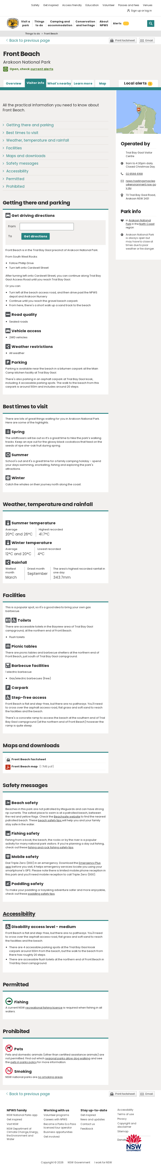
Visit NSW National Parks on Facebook (10, 1162)
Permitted (15, 178)
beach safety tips (50, 820)
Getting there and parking (30, 125)
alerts (138, 83)
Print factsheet (125, 40)
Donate (122, 1140)
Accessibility (17, 171)
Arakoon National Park (138, 222)
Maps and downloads (25, 155)
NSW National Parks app (22, 1115)
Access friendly (72, 5)
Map (102, 83)
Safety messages (22, 163)
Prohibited (15, 186)
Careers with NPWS (55, 1119)
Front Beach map (33, 766)
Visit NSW (12, 1124)
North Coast (147, 224)
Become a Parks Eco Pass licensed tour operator (60, 1125)
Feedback (86, 1128)
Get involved (52, 1136)
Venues (147, 5)
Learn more (83, 83)
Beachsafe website (67, 817)
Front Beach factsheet (29, 759)
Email (149, 40)
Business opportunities (58, 1132)
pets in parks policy (23, 1062)
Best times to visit (22, 132)
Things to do (32, 33)
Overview (13, 83)
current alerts (41, 69)
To (10, 236)
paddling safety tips (41, 894)
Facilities (14, 148)
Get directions (35, 236)
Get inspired (50, 5)
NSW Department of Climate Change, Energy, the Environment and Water (22, 1134)
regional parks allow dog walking (67, 1058)
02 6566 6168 (134, 174)
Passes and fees (128, 5)
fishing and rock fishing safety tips (50, 847)
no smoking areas (50, 1077)
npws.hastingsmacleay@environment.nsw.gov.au (141, 184)
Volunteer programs (56, 1115)
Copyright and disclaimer (126, 1125)
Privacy (122, 1119)
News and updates (92, 1119)
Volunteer (108, 5)
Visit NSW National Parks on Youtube (28, 1162)
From (12, 226)
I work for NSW (103, 1162)
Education (92, 5)
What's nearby (59, 83)
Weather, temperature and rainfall (37, 140)
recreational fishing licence (43, 1008)
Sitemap (122, 1131)
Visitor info (35, 83)
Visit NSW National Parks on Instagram (19, 1162)
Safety (35, 5)
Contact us (87, 1124)
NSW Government (79, 1162)
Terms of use (125, 1114)
